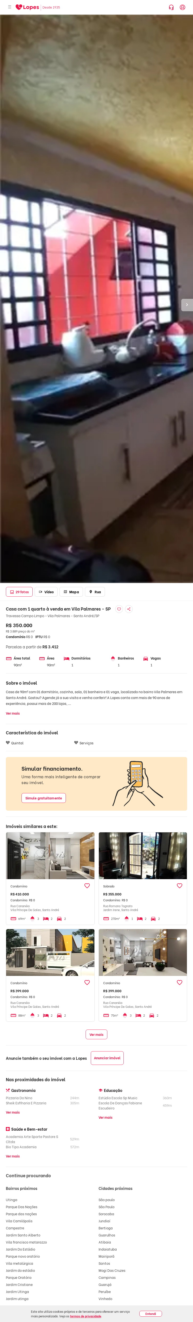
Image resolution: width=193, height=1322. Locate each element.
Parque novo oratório (23, 1256)
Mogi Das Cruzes (112, 1270)
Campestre (15, 1227)
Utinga (11, 1199)
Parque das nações (21, 1213)
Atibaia (105, 1241)
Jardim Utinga (17, 1291)
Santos (104, 1263)
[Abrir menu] (10, 7)
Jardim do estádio (20, 1270)
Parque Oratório (18, 1277)
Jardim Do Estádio (20, 1249)
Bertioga (106, 1227)
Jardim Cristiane (19, 1284)
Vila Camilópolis (19, 1220)
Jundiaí (104, 1220)
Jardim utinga (17, 1298)
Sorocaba (106, 1213)
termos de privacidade (85, 1316)
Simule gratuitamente (43, 797)
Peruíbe (105, 1291)
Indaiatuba (108, 1249)
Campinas (107, 1277)
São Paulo (106, 1206)
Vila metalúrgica (19, 1263)
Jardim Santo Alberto (23, 1234)
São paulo (107, 1199)
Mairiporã (106, 1256)
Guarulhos (107, 1234)
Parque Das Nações (21, 1206)
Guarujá (105, 1284)
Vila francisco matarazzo (26, 1241)
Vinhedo (105, 1298)
